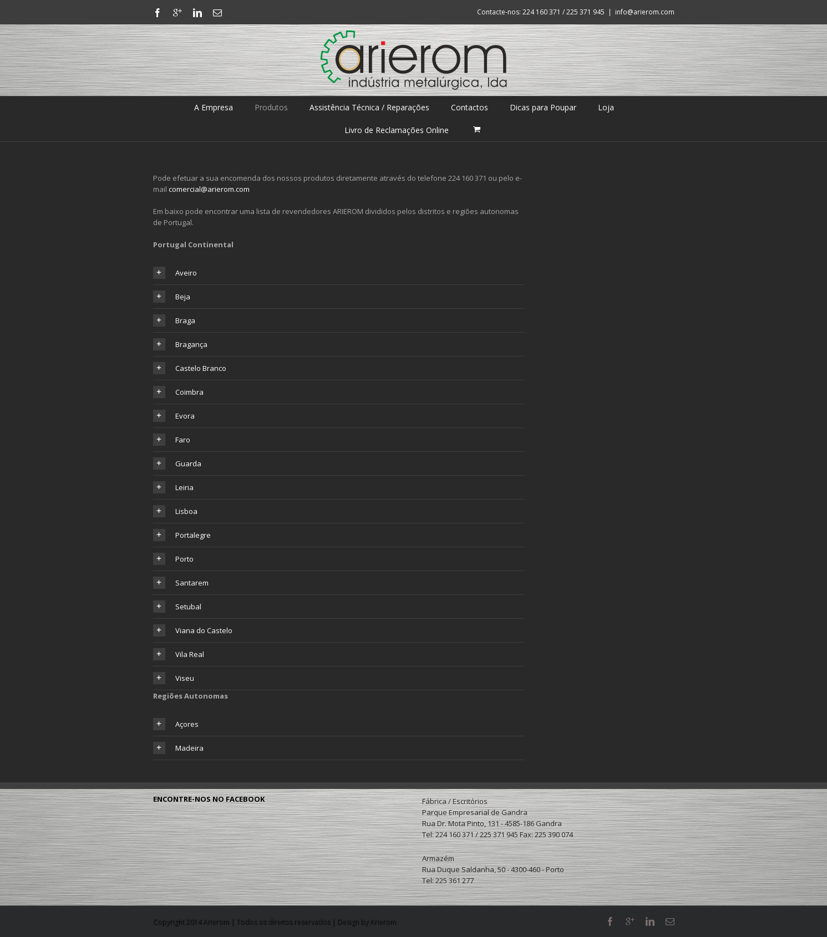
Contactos (469, 107)
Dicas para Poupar (543, 107)
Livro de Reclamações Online (396, 130)
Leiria (173, 487)
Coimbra (178, 392)
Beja (171, 297)
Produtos (271, 107)
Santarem (181, 583)
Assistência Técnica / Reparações (369, 107)
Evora (174, 416)
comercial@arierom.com (209, 189)
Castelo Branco (189, 368)
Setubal (177, 606)
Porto (173, 559)
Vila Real (178, 654)
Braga (174, 320)
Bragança (180, 344)
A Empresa (213, 107)
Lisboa (175, 511)
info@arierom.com (644, 12)
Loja (606, 107)
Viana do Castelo (192, 630)
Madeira (178, 748)
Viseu (173, 678)
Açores (176, 724)
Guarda (177, 463)
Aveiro (175, 273)
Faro (171, 440)
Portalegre (182, 535)
